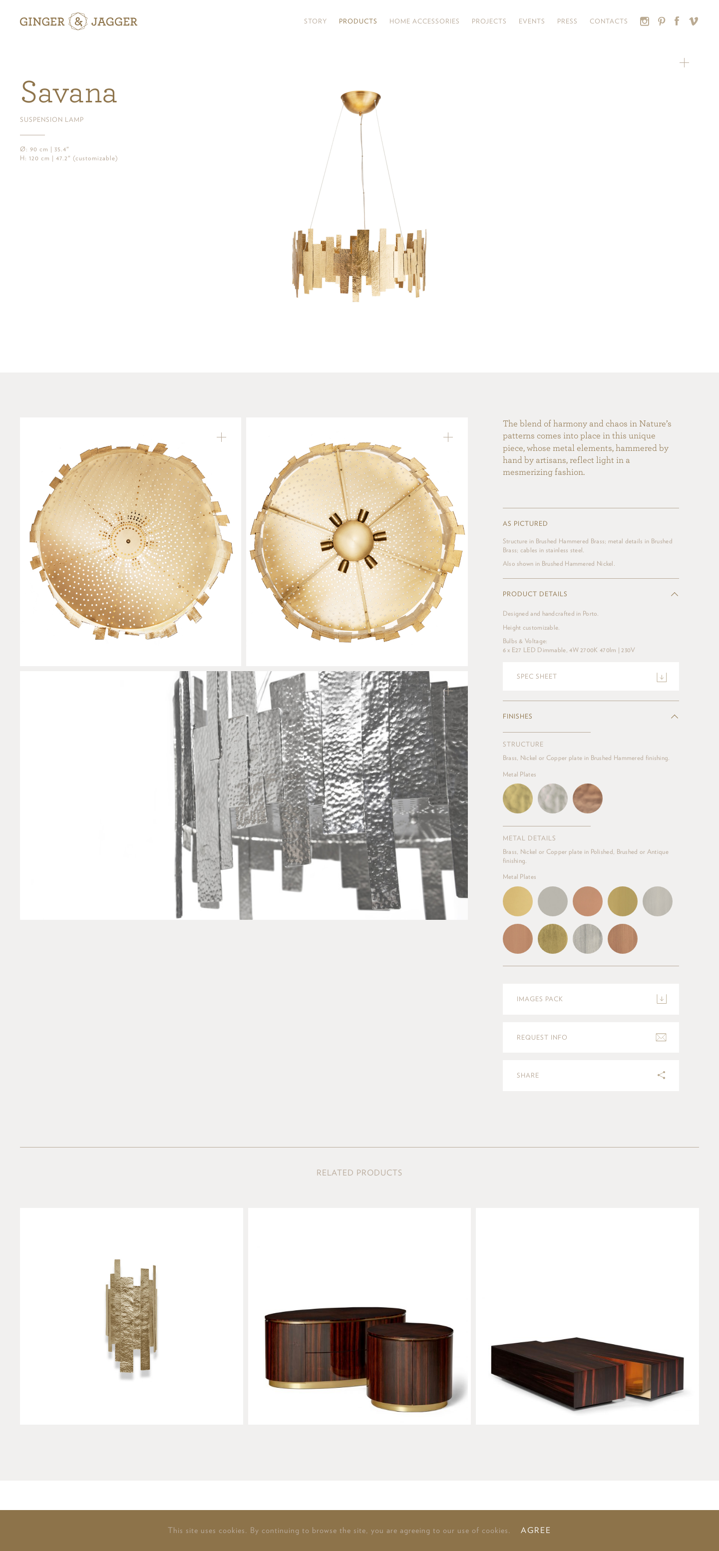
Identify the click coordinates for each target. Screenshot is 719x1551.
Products (358, 21)
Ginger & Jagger (79, 21)
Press (567, 21)
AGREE (536, 1530)
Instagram (645, 21)
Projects (489, 21)
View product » (131, 1316)
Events (532, 21)
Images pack (540, 999)
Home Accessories (424, 21)
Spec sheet (537, 676)
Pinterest (662, 21)
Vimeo (694, 21)
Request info (542, 1037)
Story (315, 21)
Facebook (678, 21)
